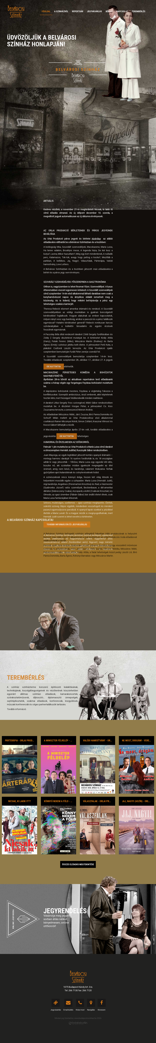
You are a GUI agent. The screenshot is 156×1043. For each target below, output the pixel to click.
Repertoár (77, 11)
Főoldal (46, 11)
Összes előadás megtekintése (78, 864)
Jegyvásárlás (94, 11)
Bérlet (109, 11)
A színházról (61, 11)
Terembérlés (138, 11)
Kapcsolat (122, 11)
